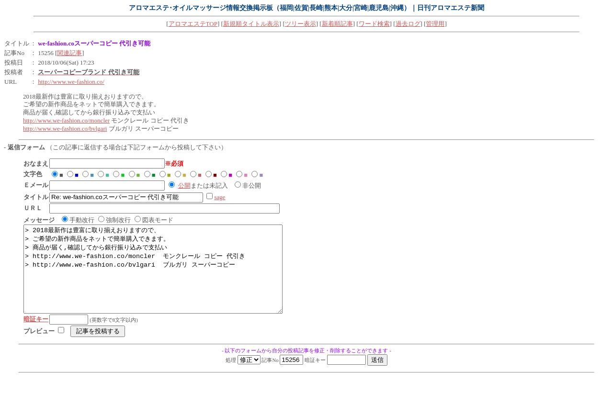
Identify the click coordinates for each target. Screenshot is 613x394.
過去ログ (408, 23)
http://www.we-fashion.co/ (71, 81)
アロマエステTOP (193, 23)
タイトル (16, 43)
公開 (184, 185)
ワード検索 (374, 23)
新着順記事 (337, 23)
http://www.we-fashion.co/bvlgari (65, 128)
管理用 (435, 23)
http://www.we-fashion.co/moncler (66, 120)
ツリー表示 (300, 23)
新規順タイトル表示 (251, 23)
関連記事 (69, 52)
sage (219, 197)
